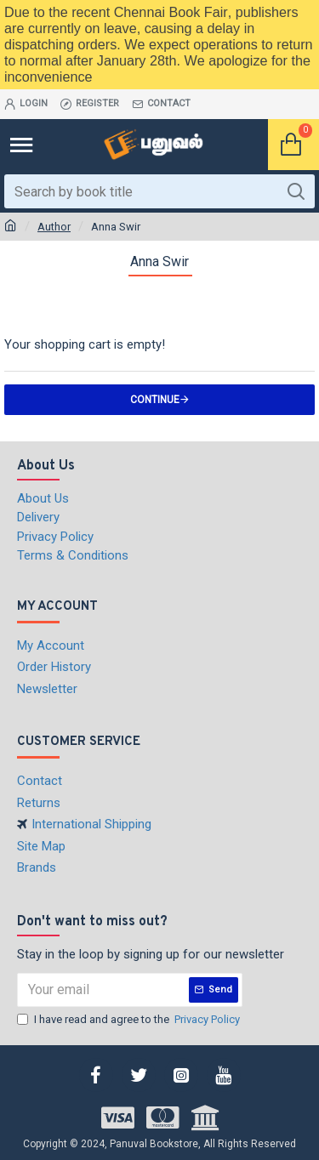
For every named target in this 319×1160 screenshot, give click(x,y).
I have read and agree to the (129, 1019)
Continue (154, 400)
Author (54, 226)
